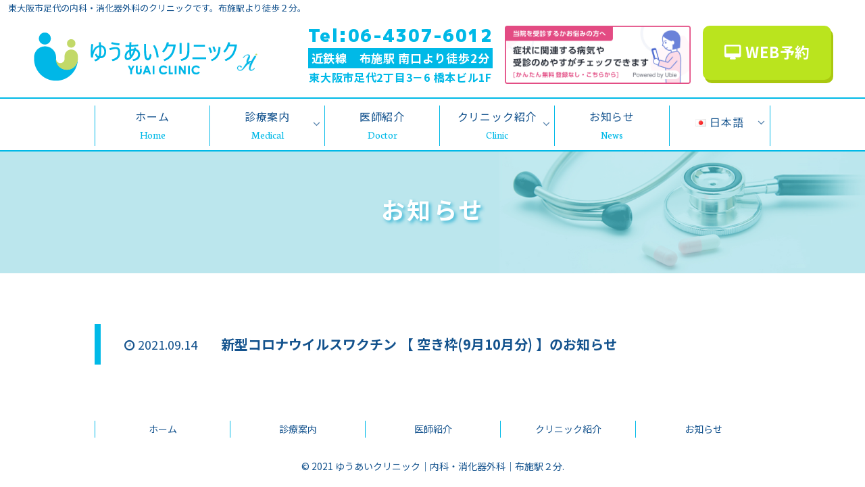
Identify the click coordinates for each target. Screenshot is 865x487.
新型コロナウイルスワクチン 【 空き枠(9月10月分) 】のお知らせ (419, 344)
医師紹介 (433, 429)
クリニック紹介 (568, 429)
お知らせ (703, 429)
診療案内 (298, 429)
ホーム (163, 429)
